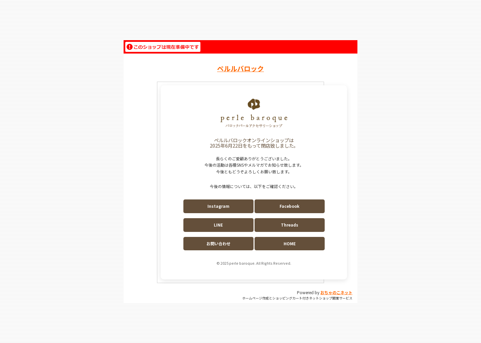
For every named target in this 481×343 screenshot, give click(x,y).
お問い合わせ (218, 243)
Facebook (289, 206)
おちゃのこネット (336, 292)
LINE (218, 225)
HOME (290, 243)
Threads (289, 225)
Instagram (218, 206)
